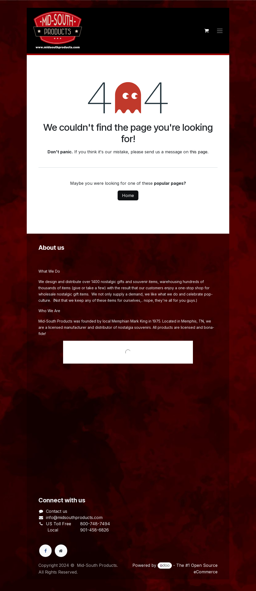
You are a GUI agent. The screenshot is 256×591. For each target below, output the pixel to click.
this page (198, 151)
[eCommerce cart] (206, 30)
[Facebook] (45, 550)
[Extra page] (61, 550)
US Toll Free (58, 523)
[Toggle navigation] (219, 31)
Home (128, 195)
